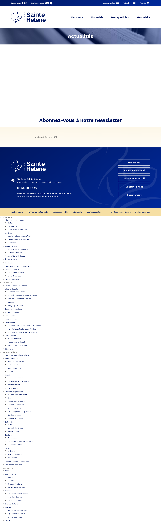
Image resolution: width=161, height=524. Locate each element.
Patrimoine (12, 227)
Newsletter (134, 162)
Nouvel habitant (12, 280)
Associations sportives (17, 510)
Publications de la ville (17, 346)
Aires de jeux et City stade (19, 412)
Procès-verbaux (14, 339)
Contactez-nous (134, 187)
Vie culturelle (11, 247)
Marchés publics (12, 313)
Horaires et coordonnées (16, 286)
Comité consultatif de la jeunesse (22, 296)
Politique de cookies (60, 212)
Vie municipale (11, 289)
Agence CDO (145, 212)
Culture (11, 481)
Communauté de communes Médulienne (25, 326)
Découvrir (77, 17)
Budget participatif (16, 306)
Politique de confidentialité (38, 212)
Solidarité (9, 422)
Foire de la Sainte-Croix (18, 230)
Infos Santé (13, 388)
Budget (11, 302)
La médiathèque (15, 253)
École (10, 398)
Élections (9, 349)
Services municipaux (14, 309)
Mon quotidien (120, 17)
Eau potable (13, 365)
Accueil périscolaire (16, 405)
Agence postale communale (17, 461)
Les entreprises (14, 276)
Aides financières (15, 455)
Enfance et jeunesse (14, 392)
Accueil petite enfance (17, 395)
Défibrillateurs (14, 385)
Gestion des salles (93, 212)
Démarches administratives (17, 356)
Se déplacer (10, 263)
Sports (10, 477)
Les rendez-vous (15, 501)
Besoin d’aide (13, 432)
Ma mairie (97, 17)
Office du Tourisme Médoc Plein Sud (23, 333)
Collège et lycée (14, 415)
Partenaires (10, 323)
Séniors (8, 435)
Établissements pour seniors (20, 442)
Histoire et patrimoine (14, 220)
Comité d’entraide (15, 428)
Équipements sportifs (17, 514)
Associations (10, 475)
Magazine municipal (16, 342)
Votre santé (13, 438)
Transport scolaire (15, 419)
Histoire (11, 223)
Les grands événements (18, 249)
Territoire (9, 233)
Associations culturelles (18, 494)
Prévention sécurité (13, 465)
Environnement (11, 359)
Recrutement (134, 195)
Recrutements (11, 320)
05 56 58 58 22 (27, 188)
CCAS (10, 425)
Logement (12, 451)
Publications (10, 336)
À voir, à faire (11, 260)
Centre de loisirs (15, 408)
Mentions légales (17, 212)
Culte (7, 521)
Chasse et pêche (15, 484)
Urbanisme (12, 458)
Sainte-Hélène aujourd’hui (19, 236)
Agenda (8, 471)
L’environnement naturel (18, 240)
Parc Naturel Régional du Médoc (22, 329)
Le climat (12, 243)
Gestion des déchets (16, 362)
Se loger (8, 448)
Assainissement (14, 369)
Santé (7, 375)
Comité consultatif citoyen (19, 299)
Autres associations (16, 488)
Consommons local (16, 273)
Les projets (10, 316)
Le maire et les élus (16, 292)
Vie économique (12, 270)
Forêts (10, 372)
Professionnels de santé (18, 382)
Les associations (15, 445)
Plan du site (77, 212)
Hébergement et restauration (18, 267)
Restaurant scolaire (16, 402)
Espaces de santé (15, 378)
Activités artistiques (16, 256)
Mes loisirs (143, 17)
